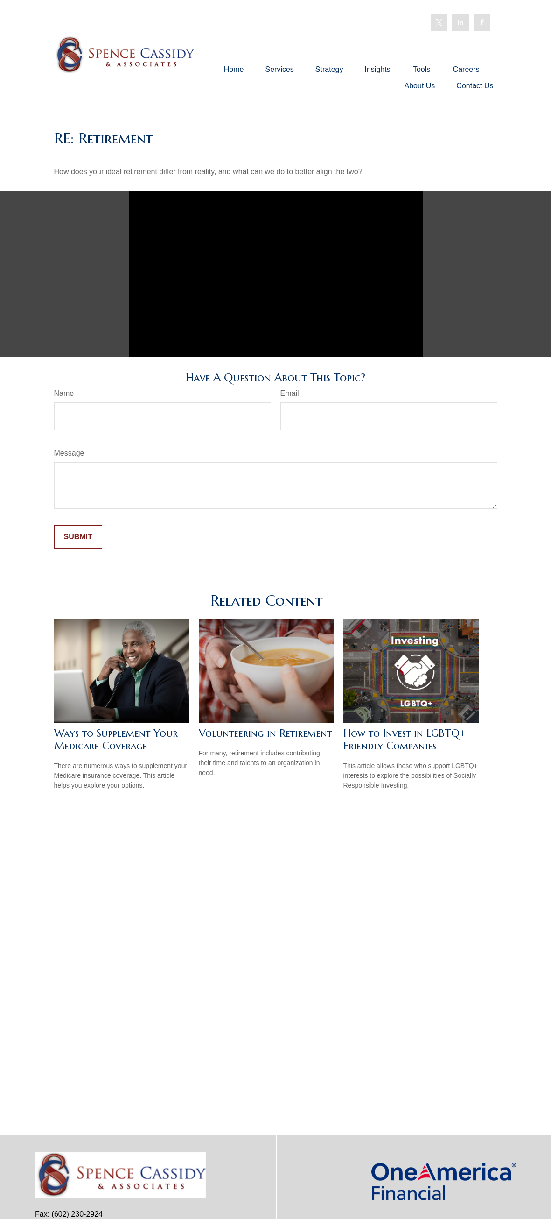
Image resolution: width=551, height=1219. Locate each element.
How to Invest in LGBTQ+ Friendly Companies (404, 739)
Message (69, 453)
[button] (234, 69)
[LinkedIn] (460, 22)
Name (64, 393)
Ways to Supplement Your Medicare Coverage (116, 739)
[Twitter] (439, 22)
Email (289, 393)
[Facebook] (482, 22)
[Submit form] (78, 537)
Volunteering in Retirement (265, 733)
